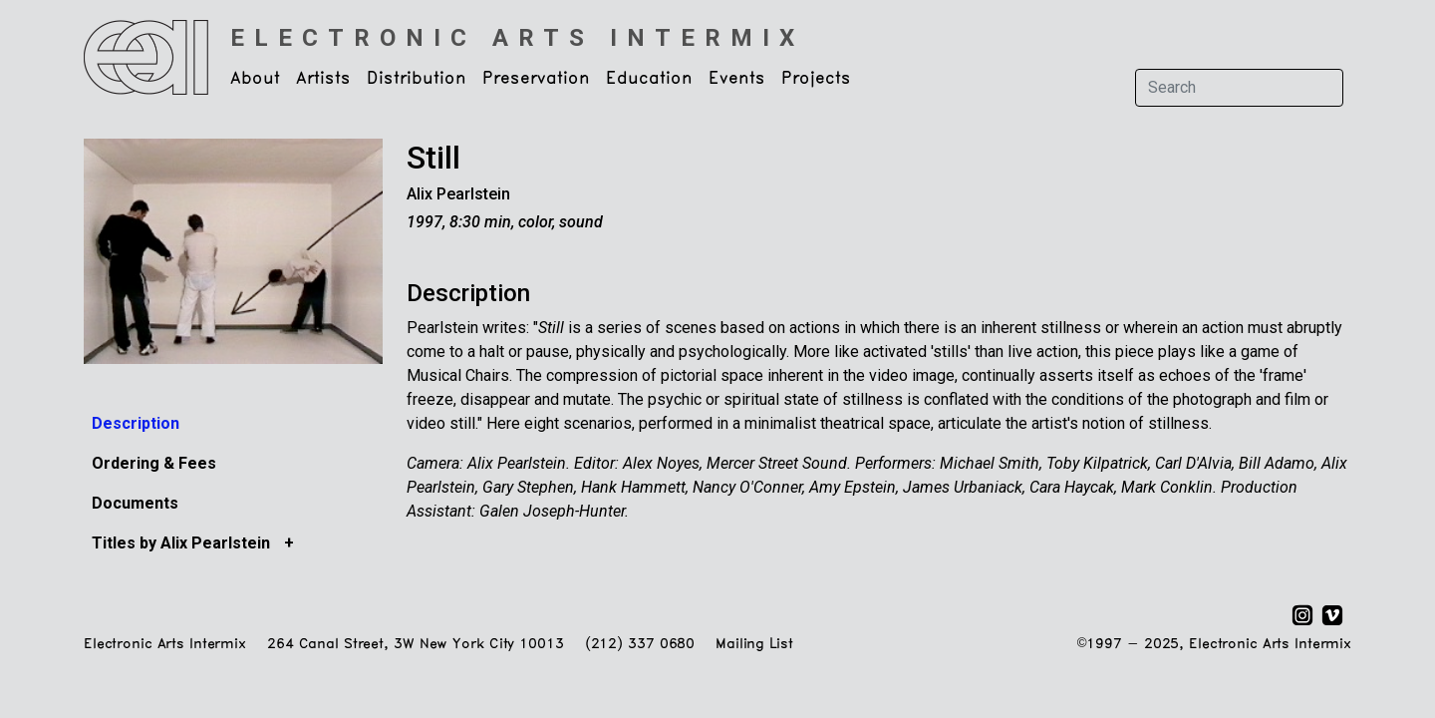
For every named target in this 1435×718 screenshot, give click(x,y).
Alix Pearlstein (458, 193)
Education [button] (649, 79)
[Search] (1239, 88)
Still (433, 158)
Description (135, 423)
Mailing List (754, 644)
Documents (135, 503)
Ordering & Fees (154, 463)
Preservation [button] (536, 79)
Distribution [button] (416, 79)
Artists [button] (323, 79)
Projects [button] (816, 79)
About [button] (255, 79)
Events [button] (737, 79)
